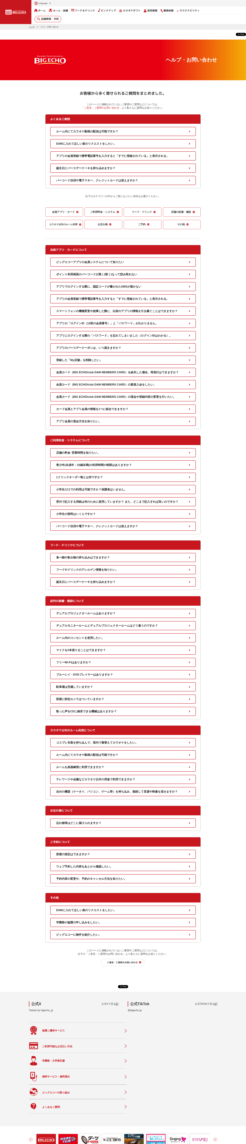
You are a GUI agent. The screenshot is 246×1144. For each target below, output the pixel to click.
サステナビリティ (188, 11)
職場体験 (167, 10)
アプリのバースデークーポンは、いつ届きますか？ (88, 347)
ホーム (40, 10)
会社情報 (133, 1103)
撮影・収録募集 (98, 1118)
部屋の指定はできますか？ (73, 854)
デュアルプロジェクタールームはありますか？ (85, 613)
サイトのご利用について (53, 1140)
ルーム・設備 (58, 10)
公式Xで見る (110, 1004)
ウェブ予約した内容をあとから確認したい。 (84, 866)
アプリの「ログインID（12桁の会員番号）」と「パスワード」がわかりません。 (107, 323)
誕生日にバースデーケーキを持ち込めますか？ (85, 168)
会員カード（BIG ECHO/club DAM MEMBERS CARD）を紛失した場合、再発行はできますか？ (117, 372)
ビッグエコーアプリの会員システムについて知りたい (90, 262)
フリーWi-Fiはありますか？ (73, 662)
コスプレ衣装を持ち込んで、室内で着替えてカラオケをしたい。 (97, 742)
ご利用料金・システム (102, 211)
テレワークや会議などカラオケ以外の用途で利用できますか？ (95, 779)
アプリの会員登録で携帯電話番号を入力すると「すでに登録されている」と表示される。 (112, 155)
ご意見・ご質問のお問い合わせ (122, 962)
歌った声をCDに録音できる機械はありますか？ (86, 711)
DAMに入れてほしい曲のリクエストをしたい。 (86, 143)
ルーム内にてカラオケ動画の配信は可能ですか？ (87, 131)
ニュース (94, 1105)
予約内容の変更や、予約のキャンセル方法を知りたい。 (91, 878)
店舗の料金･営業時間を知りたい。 (78, 452)
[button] (31, 1080)
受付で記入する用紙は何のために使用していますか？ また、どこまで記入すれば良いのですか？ (117, 501)
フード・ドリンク (142, 211)
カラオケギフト (130, 10)
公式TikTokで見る (206, 1004)
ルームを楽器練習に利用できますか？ (80, 767)
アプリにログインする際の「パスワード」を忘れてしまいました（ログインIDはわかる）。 (114, 335)
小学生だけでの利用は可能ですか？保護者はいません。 (91, 489)
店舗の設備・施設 (181, 211)
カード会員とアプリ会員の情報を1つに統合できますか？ (92, 408)
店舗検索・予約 (48, 18)
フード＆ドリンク (83, 10)
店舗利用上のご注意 (100, 1125)
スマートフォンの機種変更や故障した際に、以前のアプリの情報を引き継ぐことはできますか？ (117, 310)
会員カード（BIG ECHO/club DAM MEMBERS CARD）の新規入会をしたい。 (106, 384)
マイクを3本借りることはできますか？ (81, 650)
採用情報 (150, 10)
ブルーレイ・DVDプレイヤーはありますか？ (84, 674)
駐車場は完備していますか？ (74, 686)
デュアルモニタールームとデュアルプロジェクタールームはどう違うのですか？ (107, 625)
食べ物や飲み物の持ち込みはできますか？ (83, 557)
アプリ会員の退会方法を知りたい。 (78, 421)
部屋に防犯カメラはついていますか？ (80, 699)
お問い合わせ (34, 1140)
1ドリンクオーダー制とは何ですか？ (79, 477)
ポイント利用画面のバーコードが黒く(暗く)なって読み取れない (96, 274)
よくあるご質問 (98, 1112)
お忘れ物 (103, 224)
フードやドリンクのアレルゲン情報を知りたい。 (87, 569)
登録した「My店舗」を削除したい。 (79, 359)
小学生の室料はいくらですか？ (76, 513)
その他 (181, 224)
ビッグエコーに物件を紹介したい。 (78, 934)
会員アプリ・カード (63, 211)
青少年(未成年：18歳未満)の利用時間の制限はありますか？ (94, 464)
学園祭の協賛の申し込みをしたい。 (78, 922)
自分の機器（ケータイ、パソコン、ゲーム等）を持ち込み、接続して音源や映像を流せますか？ (117, 791)
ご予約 (142, 224)
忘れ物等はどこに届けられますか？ (78, 822)
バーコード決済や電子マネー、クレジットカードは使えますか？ (97, 180)
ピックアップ (107, 10)
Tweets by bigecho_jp (41, 1010)
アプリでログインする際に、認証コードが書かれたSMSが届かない (98, 286)
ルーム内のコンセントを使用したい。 (80, 637)
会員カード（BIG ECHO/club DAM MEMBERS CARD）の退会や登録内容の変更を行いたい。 (116, 396)
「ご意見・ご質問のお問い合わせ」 (102, 107)
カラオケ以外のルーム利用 (63, 224)
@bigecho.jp (135, 1010)
